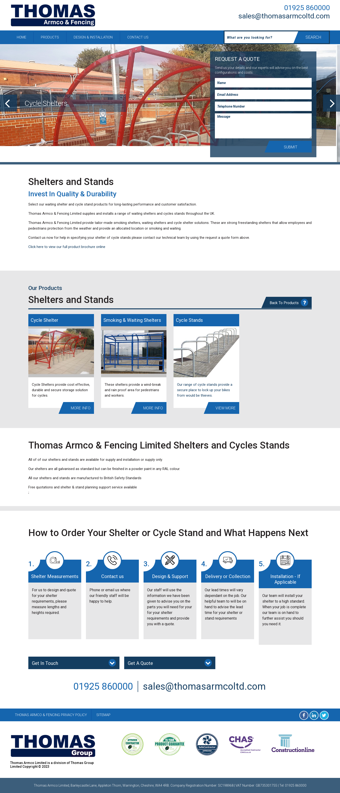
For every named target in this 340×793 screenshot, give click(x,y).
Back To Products (289, 302)
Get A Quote (170, 663)
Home (21, 37)
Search (313, 37)
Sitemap (103, 715)
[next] (331, 103)
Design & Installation (93, 37)
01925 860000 (307, 8)
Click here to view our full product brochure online (66, 247)
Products (50, 37)
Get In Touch (74, 663)
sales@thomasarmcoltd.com (284, 16)
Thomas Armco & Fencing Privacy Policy (51, 715)
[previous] (8, 103)
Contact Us (138, 37)
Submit (290, 147)
